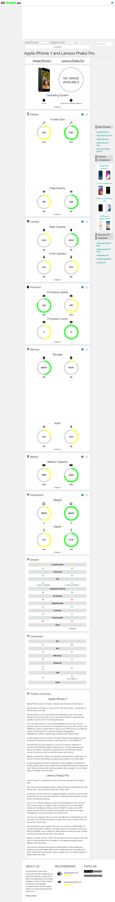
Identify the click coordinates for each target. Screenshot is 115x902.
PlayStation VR (102, 255)
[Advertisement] (68, 22)
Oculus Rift (101, 263)
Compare (57, 47)
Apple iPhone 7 (42, 60)
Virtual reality (7, 16)
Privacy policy (31, 896)
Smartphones (8, 12)
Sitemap (5, 25)
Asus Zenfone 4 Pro (104, 136)
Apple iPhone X (103, 132)
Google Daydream (104, 259)
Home (4, 8)
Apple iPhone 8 (103, 139)
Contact (5, 21)
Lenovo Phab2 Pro (72, 60)
